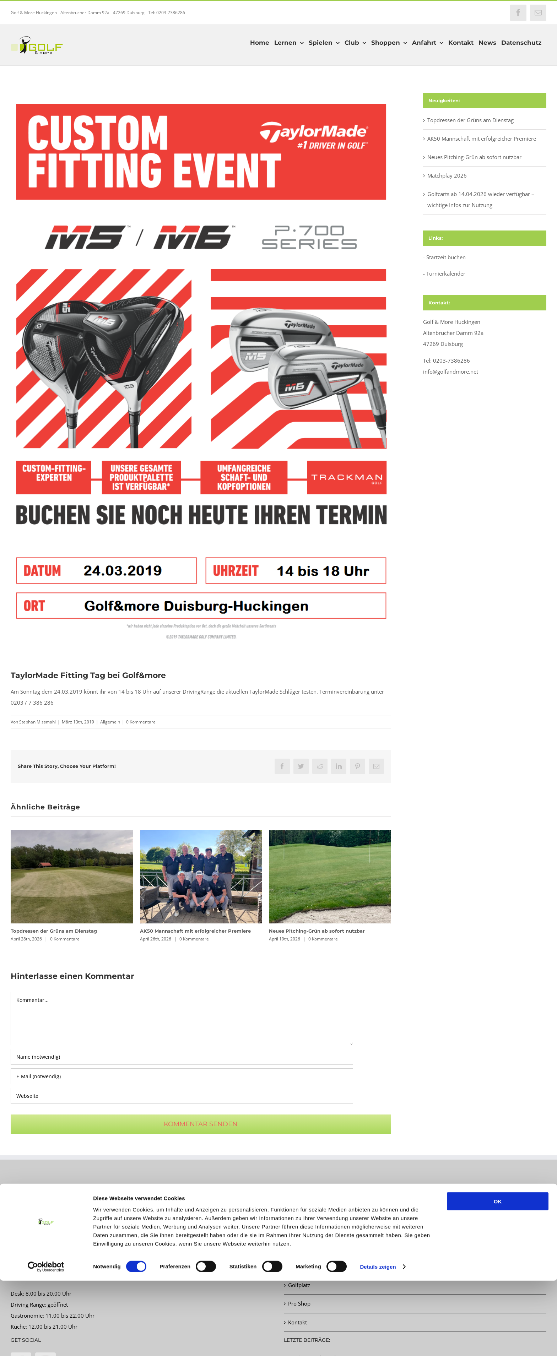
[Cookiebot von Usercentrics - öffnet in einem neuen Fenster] (46, 1342)
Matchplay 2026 (447, 175)
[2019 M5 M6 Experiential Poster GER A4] (201, 373)
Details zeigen (378, 1342)
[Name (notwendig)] (182, 1057)
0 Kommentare (141, 722)
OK (498, 1277)
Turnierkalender (445, 273)
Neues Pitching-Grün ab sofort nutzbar (317, 931)
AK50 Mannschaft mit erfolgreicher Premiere (195, 931)
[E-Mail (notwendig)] (182, 1076)
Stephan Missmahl (37, 722)
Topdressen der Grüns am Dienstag (54, 931)
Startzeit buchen (446, 257)
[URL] (182, 1096)
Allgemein (110, 722)
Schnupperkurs (306, 1248)
